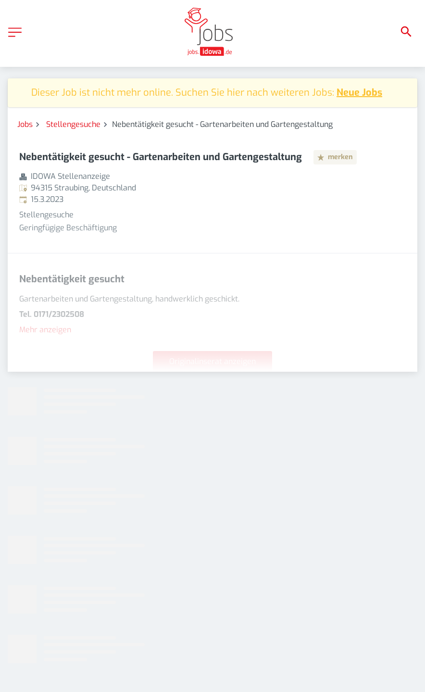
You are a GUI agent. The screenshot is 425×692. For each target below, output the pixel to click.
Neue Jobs (359, 92)
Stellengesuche (73, 124)
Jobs (25, 124)
